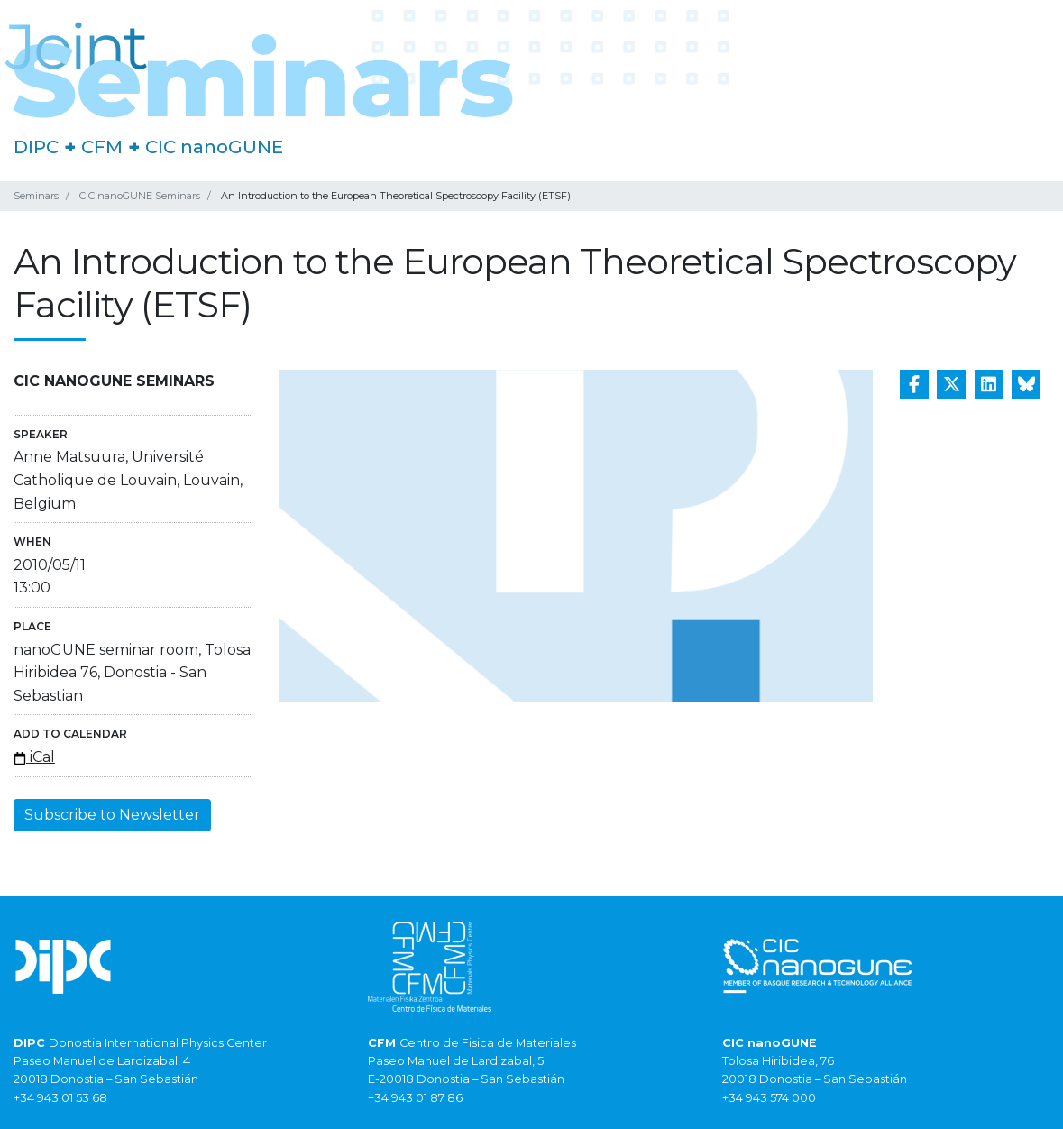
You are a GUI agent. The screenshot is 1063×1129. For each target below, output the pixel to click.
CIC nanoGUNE (214, 147)
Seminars (36, 195)
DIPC (36, 147)
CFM (102, 147)
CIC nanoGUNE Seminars (139, 195)
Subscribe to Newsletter (112, 814)
